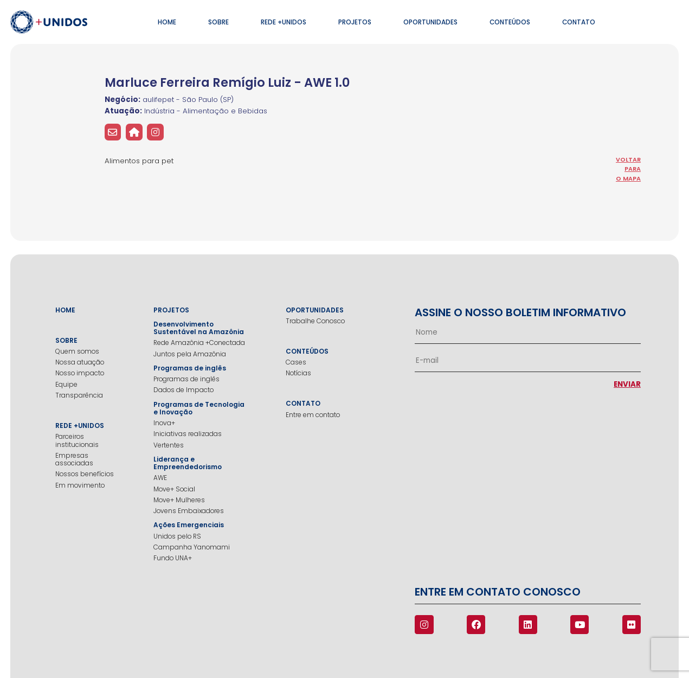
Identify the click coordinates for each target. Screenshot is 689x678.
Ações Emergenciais (188, 525)
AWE (160, 478)
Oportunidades (430, 22)
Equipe (66, 384)
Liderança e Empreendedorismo (187, 463)
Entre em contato (313, 415)
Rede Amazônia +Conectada (199, 343)
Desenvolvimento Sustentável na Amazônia (198, 328)
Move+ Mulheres (179, 500)
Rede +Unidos (283, 22)
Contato (578, 22)
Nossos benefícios (84, 474)
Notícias (298, 373)
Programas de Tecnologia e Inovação (198, 409)
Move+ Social (174, 489)
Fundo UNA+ (172, 558)
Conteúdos (510, 22)
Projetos (354, 22)
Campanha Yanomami (191, 547)
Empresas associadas (74, 460)
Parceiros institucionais (77, 441)
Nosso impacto (79, 373)
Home (167, 22)
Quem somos (77, 351)
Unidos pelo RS (177, 536)
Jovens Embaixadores (188, 511)
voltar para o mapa (628, 169)
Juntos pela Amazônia (189, 354)
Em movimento (80, 485)
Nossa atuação (79, 362)
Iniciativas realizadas (187, 434)
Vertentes (168, 445)
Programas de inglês (189, 368)
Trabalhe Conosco (315, 321)
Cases (296, 362)
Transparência (79, 395)
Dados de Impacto (183, 390)
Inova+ (164, 423)
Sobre (218, 22)
